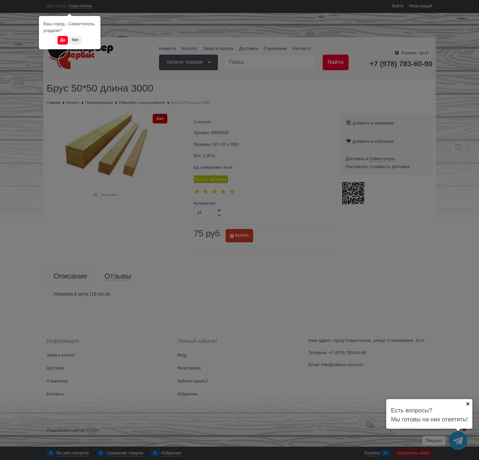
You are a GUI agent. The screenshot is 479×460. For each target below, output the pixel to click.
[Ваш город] (467, 403)
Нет (75, 40)
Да (62, 40)
